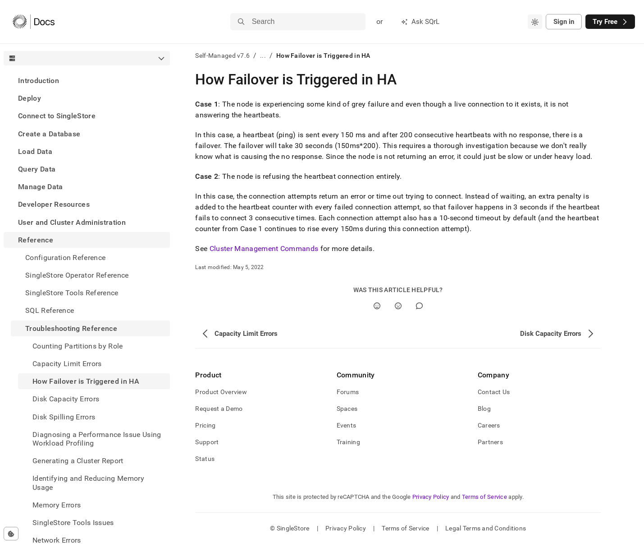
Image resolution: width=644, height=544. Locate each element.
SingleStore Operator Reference (77, 275)
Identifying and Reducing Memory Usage (88, 482)
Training (348, 442)
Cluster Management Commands (264, 248)
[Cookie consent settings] (11, 533)
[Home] (34, 21)
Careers (489, 425)
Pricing (205, 425)
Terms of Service (484, 496)
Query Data (36, 169)
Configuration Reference (65, 257)
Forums (348, 391)
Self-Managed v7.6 (222, 55)
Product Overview (221, 391)
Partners (490, 442)
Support (207, 442)
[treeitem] (87, 80)
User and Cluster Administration (72, 222)
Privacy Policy (430, 496)
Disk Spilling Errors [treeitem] (63, 417)
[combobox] (535, 21)
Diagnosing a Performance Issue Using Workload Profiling (96, 438)
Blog (484, 408)
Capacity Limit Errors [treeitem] (67, 363)
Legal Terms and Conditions (485, 528)
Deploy (29, 98)
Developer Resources (54, 204)
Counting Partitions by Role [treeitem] (77, 346)
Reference (35, 240)
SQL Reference (49, 310)
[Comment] (419, 306)
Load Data (35, 151)
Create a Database (49, 134)
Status (205, 458)
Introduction (38, 80)
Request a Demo (218, 408)
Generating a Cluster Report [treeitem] (77, 460)
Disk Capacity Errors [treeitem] (65, 399)
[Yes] (377, 306)
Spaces (347, 408)
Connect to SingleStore (57, 116)
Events (346, 425)
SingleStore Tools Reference (72, 292)
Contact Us (494, 391)
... (263, 55)
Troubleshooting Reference (71, 328)
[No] (398, 306)
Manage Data (40, 186)
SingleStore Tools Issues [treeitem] (73, 522)
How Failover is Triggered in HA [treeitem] (85, 381)
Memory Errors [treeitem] (56, 505)
